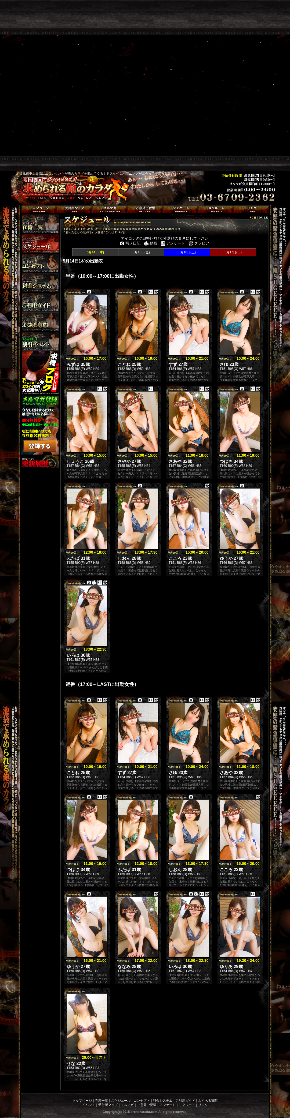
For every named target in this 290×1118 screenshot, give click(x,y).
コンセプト (142, 1100)
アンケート (168, 1105)
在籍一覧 (101, 1100)
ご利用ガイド (185, 1100)
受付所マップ (108, 1105)
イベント (88, 1105)
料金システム (162, 1100)
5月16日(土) (187, 252)
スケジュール (120, 1100)
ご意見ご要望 (146, 1105)
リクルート (187, 1105)
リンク (203, 1105)
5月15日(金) (141, 252)
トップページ (82, 1100)
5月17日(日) (233, 252)
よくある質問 (208, 1100)
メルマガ (127, 1105)
